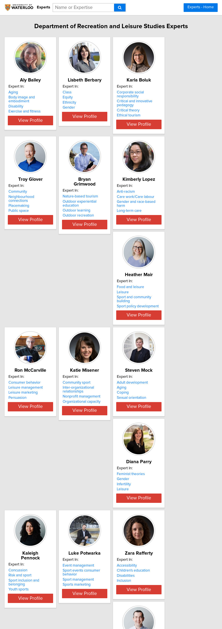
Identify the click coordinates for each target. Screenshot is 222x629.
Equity (88, 97)
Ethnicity (89, 102)
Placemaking (28, 198)
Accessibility (93, 474)
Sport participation (98, 584)
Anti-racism (157, 188)
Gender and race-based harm (171, 198)
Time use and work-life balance (43, 588)
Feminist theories (97, 378)
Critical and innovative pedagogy (174, 97)
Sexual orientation (32, 394)
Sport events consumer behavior (44, 479)
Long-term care (160, 203)
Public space (28, 203)
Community (27, 188)
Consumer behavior (99, 283)
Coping (23, 389)
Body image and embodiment (42, 97)
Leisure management (100, 288)
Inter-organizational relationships (174, 288)
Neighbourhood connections (41, 193)
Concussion (157, 378)
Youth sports (158, 394)
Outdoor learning (96, 198)
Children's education (99, 479)
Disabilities (91, 484)
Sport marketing (96, 579)
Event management (33, 474)
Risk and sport (159, 383)
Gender (89, 107)
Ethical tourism (159, 107)
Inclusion (90, 489)
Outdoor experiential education (108, 193)
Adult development (33, 378)
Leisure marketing (97, 293)
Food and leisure (31, 283)
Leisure (23, 288)
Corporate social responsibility (172, 92)
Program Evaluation (163, 484)
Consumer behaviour (100, 569)
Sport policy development (38, 298)
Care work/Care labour (166, 193)
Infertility (89, 389)
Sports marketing (32, 489)
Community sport (161, 283)
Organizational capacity (166, 298)
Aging (22, 92)
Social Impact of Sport (165, 489)
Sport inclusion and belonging (172, 389)
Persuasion (92, 298)
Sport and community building (42, 293)
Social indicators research (38, 574)
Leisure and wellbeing (35, 569)
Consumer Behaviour (165, 474)
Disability (25, 102)
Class (87, 92)
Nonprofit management (166, 293)
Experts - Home (201, 7)
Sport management (33, 484)
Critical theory (159, 102)
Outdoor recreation (98, 203)
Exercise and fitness (34, 107)
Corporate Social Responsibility (173, 479)
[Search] (120, 7)
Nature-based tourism (100, 188)
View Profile (45, 120)
